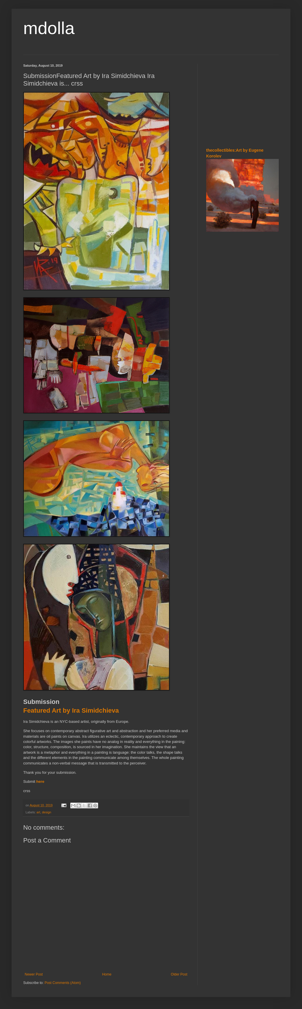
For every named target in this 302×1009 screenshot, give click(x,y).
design (46, 812)
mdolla (49, 28)
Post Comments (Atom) (62, 983)
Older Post (179, 974)
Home (107, 974)
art (38, 812)
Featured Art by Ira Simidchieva (71, 710)
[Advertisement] (242, 100)
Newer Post (34, 974)
